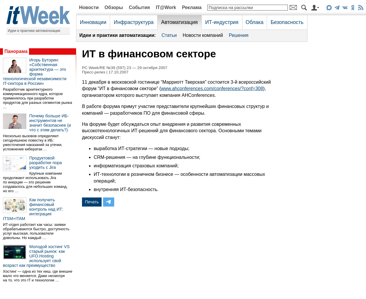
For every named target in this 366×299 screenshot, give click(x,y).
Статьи (169, 35)
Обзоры (114, 7)
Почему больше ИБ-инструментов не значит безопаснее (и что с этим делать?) (50, 123)
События (139, 7)
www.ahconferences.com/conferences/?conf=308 (212, 88)
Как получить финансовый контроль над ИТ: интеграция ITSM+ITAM (33, 209)
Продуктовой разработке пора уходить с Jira (45, 163)
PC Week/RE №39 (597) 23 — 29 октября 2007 (124, 68)
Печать (92, 202)
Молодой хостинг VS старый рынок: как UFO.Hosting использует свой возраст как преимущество (36, 256)
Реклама (191, 7)
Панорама (16, 51)
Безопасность (287, 22)
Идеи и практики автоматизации (34, 31)
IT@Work (166, 7)
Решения (238, 35)
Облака (255, 22)
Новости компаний (203, 35)
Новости (89, 7)
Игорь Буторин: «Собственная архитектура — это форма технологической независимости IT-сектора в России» (34, 72)
